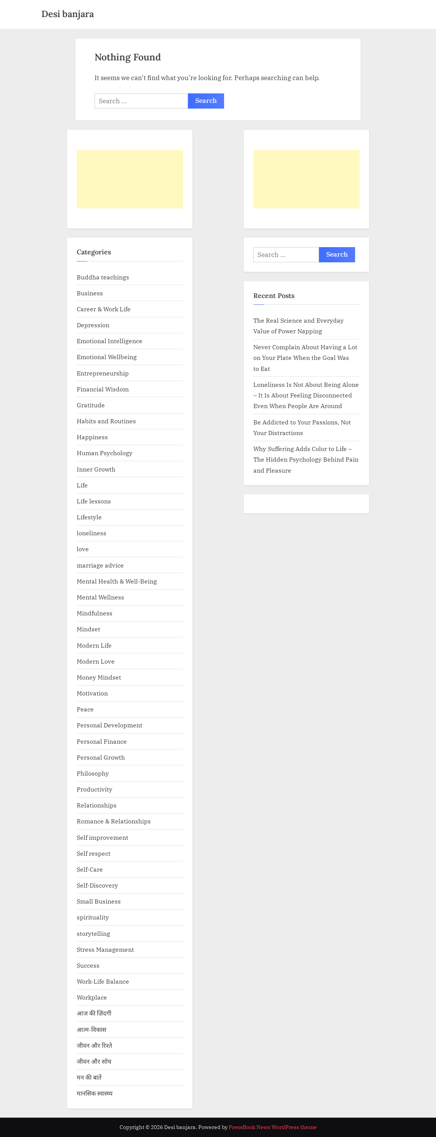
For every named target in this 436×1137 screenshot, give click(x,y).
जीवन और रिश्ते (94, 1045)
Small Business (99, 901)
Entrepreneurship (103, 373)
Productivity (94, 789)
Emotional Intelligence (109, 341)
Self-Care (90, 869)
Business (90, 293)
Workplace (92, 997)
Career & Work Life (104, 309)
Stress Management (105, 949)
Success (88, 965)
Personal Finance (102, 741)
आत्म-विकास (91, 1029)
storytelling (93, 933)
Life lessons (94, 501)
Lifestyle (89, 517)
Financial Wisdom (103, 389)
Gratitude (91, 405)
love (83, 549)
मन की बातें (89, 1077)
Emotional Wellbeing (107, 357)
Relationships (97, 805)
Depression (93, 325)
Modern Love (96, 661)
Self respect (94, 853)
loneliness (91, 533)
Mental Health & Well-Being (117, 581)
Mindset (88, 629)
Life (82, 485)
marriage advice (100, 565)
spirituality (93, 917)
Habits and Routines (106, 421)
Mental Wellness (100, 597)
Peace (85, 709)
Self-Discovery (97, 885)
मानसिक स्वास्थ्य (94, 1093)
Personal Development (109, 725)
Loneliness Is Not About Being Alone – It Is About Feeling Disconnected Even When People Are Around (306, 395)
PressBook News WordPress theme (273, 1127)
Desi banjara (67, 14)
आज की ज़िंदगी (94, 1013)
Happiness (92, 437)
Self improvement (102, 837)
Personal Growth (101, 757)
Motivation (92, 693)
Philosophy (93, 773)
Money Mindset (99, 677)
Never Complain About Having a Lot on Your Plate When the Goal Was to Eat (305, 357)
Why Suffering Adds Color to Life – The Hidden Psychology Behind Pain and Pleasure (306, 459)
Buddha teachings (103, 277)
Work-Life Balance (103, 981)
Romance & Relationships (114, 821)
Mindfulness (94, 613)
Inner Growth (96, 469)
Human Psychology (105, 453)
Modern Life (94, 645)
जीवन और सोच (94, 1061)
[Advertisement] (130, 179)
